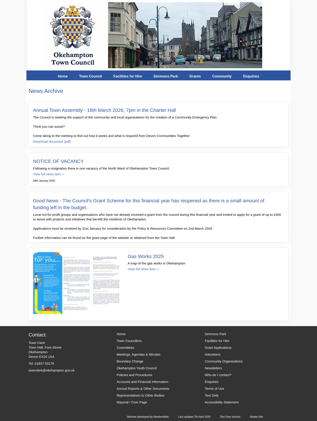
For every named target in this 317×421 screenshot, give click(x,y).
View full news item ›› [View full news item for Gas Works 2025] (143, 269)
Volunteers (212, 354)
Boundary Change (130, 361)
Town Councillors (129, 341)
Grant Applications (218, 347)
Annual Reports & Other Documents (143, 388)
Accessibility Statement (222, 402)
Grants (195, 76)
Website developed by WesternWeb (148, 416)
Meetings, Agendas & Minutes (138, 354)
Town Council (90, 76)
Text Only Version (230, 416)
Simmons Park (165, 76)
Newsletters (213, 368)
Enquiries (251, 76)
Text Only (212, 395)
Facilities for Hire (127, 76)
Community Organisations (224, 361)
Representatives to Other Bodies (140, 395)
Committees (125, 347)
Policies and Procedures (134, 375)
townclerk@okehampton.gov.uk (51, 370)
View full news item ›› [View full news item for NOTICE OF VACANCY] (48, 174)
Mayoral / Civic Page (132, 402)
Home (63, 76)
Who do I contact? (218, 375)
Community (222, 76)
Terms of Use (214, 388)
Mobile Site (256, 416)
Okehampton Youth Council (137, 368)
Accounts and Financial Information (142, 382)
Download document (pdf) (52, 141)
